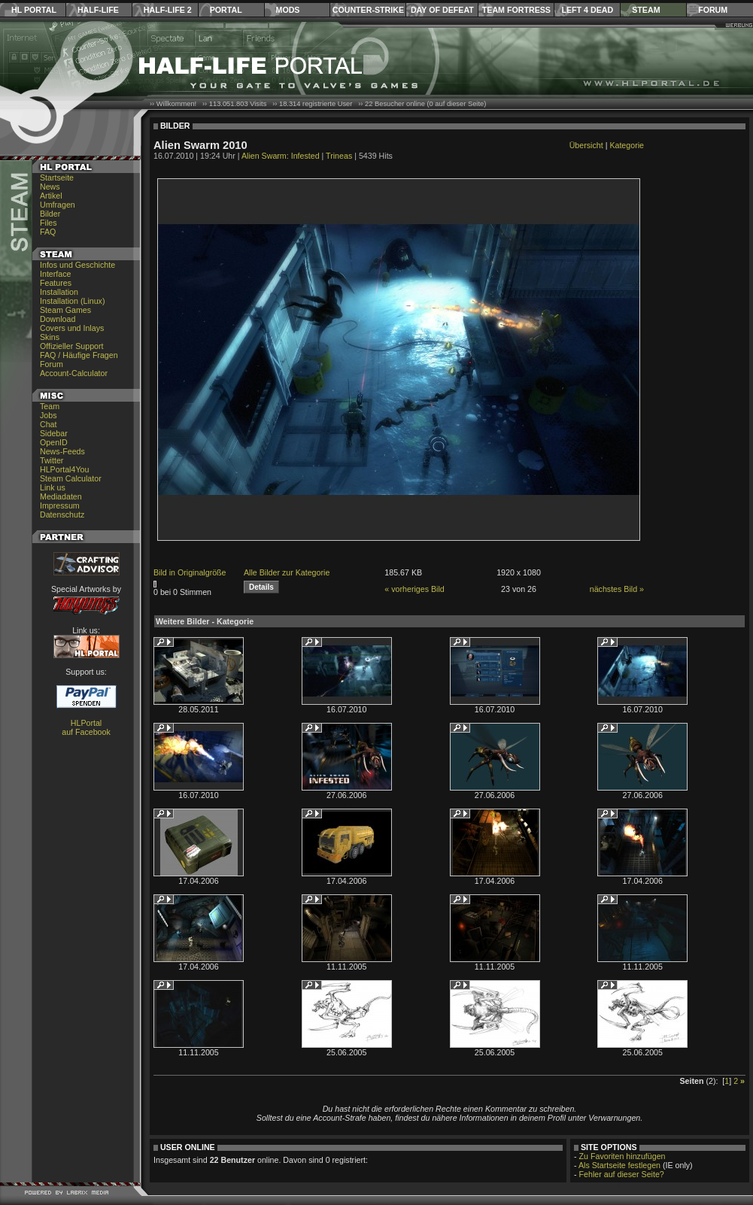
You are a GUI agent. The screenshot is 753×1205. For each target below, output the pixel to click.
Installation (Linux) (72, 300)
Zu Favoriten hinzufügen (622, 1156)
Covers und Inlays (72, 327)
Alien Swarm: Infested (280, 155)
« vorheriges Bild (414, 588)
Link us (52, 487)
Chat (48, 424)
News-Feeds (62, 451)
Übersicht (586, 145)
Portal (226, 9)
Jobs (48, 415)
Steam (646, 9)
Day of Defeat (442, 9)
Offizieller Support (72, 346)
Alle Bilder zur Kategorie (286, 572)
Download (57, 318)
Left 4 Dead (587, 9)
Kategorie (626, 145)
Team (49, 406)
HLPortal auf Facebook (86, 727)
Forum (712, 9)
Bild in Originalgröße (189, 572)
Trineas (339, 155)
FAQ (48, 231)
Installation (59, 291)
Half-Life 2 (168, 9)
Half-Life (98, 9)
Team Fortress (516, 9)
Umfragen (57, 204)
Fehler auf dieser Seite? (621, 1174)
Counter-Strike (368, 9)
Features (55, 282)
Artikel (51, 195)
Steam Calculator (71, 478)
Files (48, 222)
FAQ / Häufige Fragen (79, 355)
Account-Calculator (74, 373)
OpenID (54, 442)
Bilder (50, 213)
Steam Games (65, 309)
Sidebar (54, 433)
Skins (49, 336)
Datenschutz (62, 514)
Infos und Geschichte (77, 264)
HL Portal (33, 9)
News (50, 186)
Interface (55, 273)
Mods (288, 9)
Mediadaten (61, 496)
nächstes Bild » (617, 588)
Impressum (60, 505)
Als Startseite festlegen (619, 1165)
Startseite (57, 177)
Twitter (51, 460)
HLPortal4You (64, 469)
